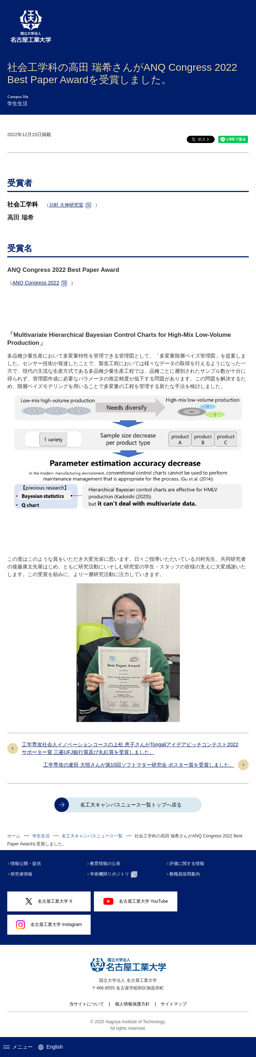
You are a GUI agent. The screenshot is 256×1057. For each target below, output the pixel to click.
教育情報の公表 (106, 863)
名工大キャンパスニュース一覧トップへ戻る (131, 805)
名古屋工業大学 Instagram (49, 925)
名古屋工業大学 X (48, 901)
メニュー (18, 1047)
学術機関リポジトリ (114, 874)
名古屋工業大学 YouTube (135, 901)
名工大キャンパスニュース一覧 (92, 835)
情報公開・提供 (26, 863)
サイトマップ (174, 1004)
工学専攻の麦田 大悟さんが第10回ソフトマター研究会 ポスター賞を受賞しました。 (138, 765)
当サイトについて (86, 1004)
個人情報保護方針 (132, 1004)
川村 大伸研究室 (66, 205)
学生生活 (41, 835)
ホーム (13, 835)
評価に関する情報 (187, 863)
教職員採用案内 (185, 874)
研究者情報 (22, 874)
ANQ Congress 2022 (35, 283)
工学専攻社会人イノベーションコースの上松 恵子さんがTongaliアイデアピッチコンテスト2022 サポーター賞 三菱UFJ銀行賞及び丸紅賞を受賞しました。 (130, 748)
